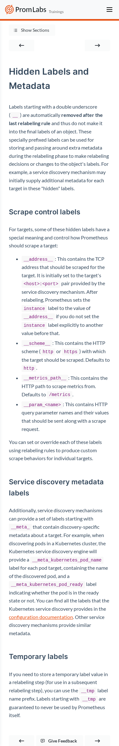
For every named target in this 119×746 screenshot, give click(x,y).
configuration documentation (41, 613)
